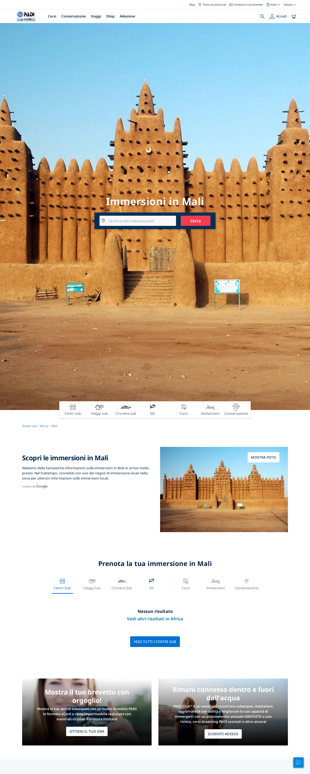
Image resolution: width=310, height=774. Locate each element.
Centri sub (62, 583)
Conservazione (73, 16)
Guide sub (29, 426)
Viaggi (96, 16)
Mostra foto (263, 457)
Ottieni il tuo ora (87, 731)
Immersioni (215, 583)
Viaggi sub (92, 583)
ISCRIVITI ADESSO (223, 734)
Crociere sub (121, 583)
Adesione (127, 16)
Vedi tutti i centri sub (155, 641)
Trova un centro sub (212, 4)
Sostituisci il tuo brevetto (246, 4)
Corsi (52, 16)
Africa (44, 426)
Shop (110, 16)
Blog (192, 4)
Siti (151, 583)
